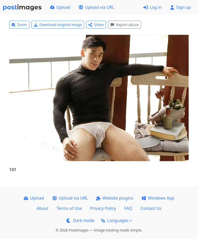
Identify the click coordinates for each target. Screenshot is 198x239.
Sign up (180, 7)
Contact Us (151, 208)
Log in (152, 7)
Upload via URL (96, 7)
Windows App (158, 198)
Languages (114, 220)
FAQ (128, 208)
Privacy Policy (103, 208)
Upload (60, 7)
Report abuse (124, 24)
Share (96, 24)
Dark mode (80, 220)
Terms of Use (69, 208)
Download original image (58, 24)
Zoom (19, 24)
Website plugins (114, 198)
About (42, 208)
